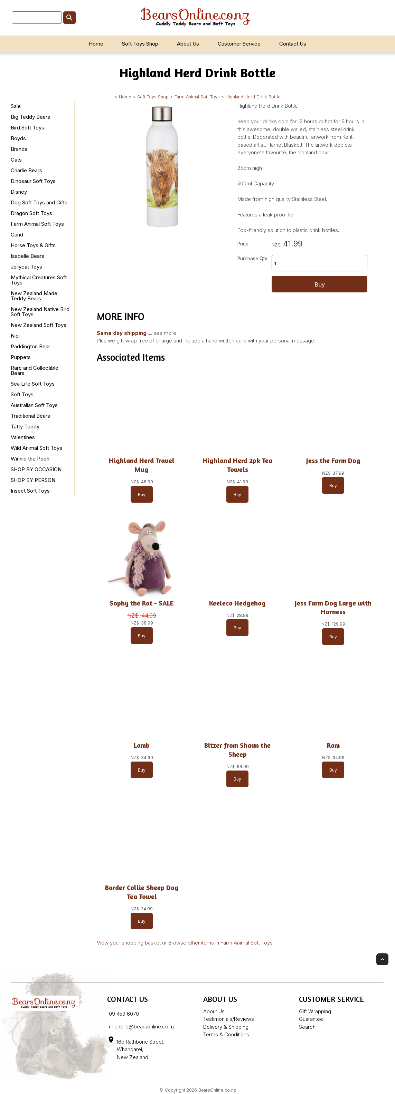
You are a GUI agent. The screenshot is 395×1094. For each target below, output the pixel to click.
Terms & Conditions (226, 1034)
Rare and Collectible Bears (34, 370)
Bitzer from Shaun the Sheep (237, 749)
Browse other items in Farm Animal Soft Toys (220, 942)
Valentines (23, 437)
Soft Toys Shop (140, 43)
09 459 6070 (124, 1013)
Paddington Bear (30, 346)
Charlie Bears (26, 170)
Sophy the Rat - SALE (142, 603)
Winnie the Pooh (30, 458)
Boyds (18, 138)
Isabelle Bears (27, 256)
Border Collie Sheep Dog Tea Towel (142, 892)
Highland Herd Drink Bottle (253, 96)
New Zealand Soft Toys (38, 325)
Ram (333, 745)
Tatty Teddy (25, 426)
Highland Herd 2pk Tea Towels (237, 465)
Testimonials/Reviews (228, 1019)
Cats (16, 159)
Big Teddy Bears (30, 117)
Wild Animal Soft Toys (36, 448)
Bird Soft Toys (27, 127)
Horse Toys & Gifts (33, 245)
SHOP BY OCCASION (36, 469)
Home (96, 43)
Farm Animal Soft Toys (197, 96)
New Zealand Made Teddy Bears (34, 296)
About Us (188, 43)
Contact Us (292, 43)
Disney (19, 191)
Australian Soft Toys (34, 405)
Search (307, 1027)
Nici (15, 335)
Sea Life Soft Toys (33, 383)
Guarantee (311, 1019)
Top (382, 959)
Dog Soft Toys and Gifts (39, 202)
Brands (19, 149)
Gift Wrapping (315, 1011)
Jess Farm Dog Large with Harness (333, 607)
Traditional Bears (30, 416)
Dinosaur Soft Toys (33, 181)
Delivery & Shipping (225, 1027)
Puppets (21, 357)
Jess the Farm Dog (333, 460)
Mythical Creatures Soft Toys (39, 280)
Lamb (142, 745)
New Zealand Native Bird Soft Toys (40, 312)
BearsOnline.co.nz (217, 1090)
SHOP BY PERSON (33, 480)
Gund (17, 234)
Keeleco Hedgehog (237, 603)
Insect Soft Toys (30, 490)
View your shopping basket (129, 942)
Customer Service (239, 43)
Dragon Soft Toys (31, 213)
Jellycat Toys (26, 266)
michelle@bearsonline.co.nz (142, 1026)
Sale (16, 106)
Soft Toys (22, 394)
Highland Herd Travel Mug (142, 465)
